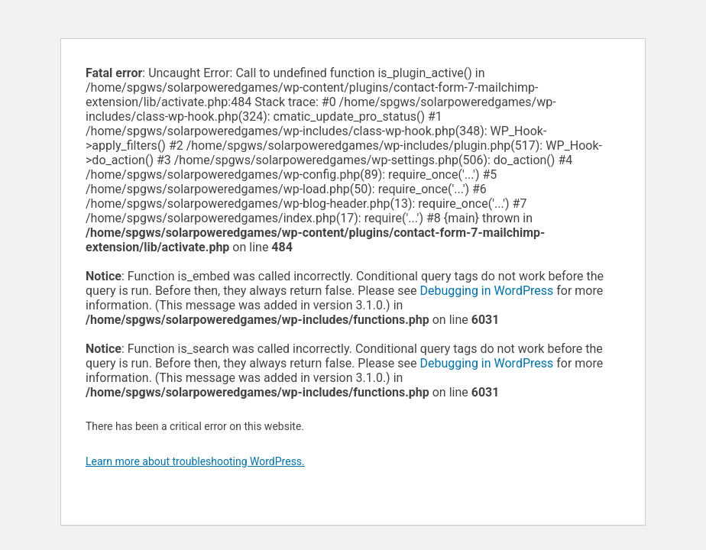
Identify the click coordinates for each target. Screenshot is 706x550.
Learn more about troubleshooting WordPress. (195, 461)
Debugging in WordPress (486, 290)
